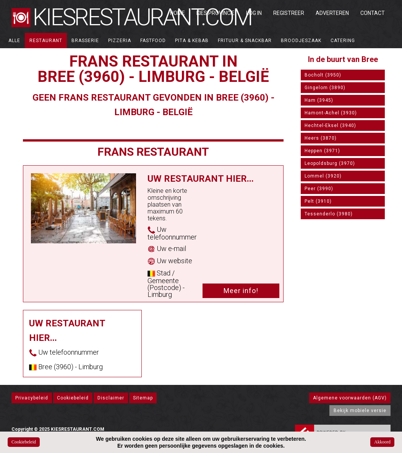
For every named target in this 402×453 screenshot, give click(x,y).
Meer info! (241, 291)
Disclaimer (110, 398)
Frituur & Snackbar (245, 40)
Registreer (288, 13)
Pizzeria (119, 40)
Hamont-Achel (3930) (331, 113)
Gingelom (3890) (325, 87)
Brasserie (85, 40)
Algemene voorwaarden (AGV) (350, 398)
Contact (372, 13)
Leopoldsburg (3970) (330, 163)
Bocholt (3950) (323, 75)
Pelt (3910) (318, 201)
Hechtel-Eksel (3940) (330, 125)
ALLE (14, 40)
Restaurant (45, 40)
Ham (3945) (319, 100)
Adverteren (332, 13)
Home (177, 13)
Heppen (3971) (322, 150)
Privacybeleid (31, 398)
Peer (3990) (319, 188)
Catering (343, 40)
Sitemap (143, 398)
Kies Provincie (215, 13)
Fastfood (153, 40)
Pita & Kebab (192, 40)
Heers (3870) (321, 138)
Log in (254, 13)
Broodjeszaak (301, 40)
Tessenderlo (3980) (329, 214)
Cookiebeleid (73, 398)
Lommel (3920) (323, 176)
